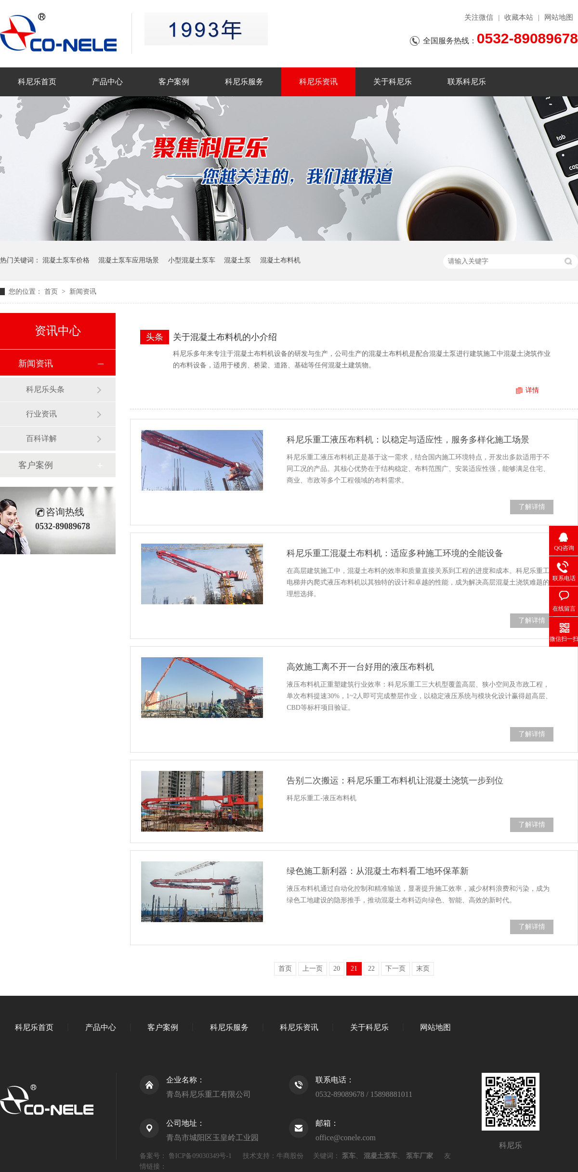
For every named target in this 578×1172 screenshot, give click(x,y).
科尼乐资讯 (318, 82)
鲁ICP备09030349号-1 (200, 1155)
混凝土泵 (237, 260)
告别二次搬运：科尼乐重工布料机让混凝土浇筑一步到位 (395, 780)
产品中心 (107, 82)
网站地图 (558, 17)
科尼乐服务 (244, 82)
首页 (52, 291)
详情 (532, 390)
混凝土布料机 (280, 260)
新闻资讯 (82, 291)
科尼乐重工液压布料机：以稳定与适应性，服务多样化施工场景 (408, 439)
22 (371, 968)
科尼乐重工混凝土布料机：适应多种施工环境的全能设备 (395, 553)
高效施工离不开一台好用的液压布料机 (360, 667)
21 (354, 968)
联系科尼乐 (466, 82)
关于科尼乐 (392, 82)
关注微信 (478, 17)
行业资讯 (41, 414)
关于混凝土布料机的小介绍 (225, 337)
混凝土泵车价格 (66, 260)
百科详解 (41, 438)
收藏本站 (518, 17)
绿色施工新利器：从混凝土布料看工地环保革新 (378, 871)
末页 (423, 968)
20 (336, 968)
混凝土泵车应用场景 (128, 260)
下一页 (395, 968)
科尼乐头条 (45, 389)
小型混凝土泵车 (191, 260)
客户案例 (173, 82)
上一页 (312, 968)
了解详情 (531, 506)
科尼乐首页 (37, 82)
